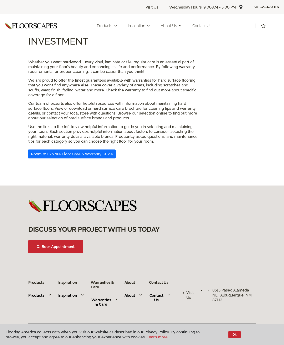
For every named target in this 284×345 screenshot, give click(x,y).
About (133, 295)
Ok (235, 334)
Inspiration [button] (139, 26)
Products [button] (107, 26)
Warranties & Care (104, 302)
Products (39, 295)
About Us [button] (171, 26)
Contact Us (201, 26)
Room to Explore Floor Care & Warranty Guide (72, 154)
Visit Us (152, 7)
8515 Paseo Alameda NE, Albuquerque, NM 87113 (232, 295)
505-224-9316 (266, 7)
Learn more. (157, 337)
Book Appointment (56, 246)
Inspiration (71, 295)
